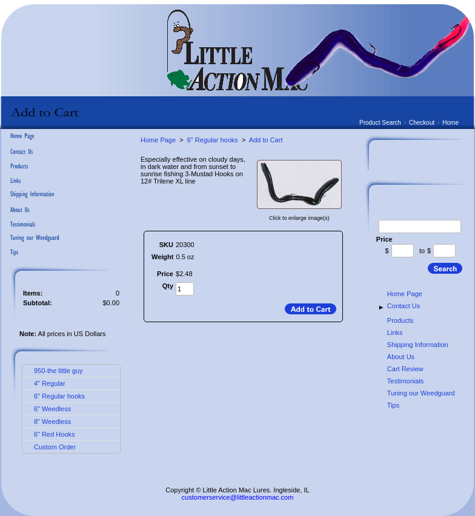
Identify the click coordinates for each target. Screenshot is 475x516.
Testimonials (405, 381)
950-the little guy (58, 370)
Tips (393, 405)
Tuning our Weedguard (421, 393)
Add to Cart (266, 140)
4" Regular (49, 383)
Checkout (421, 122)
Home (450, 122)
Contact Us (403, 305)
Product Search (380, 122)
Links (395, 332)
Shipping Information (417, 344)
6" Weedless (52, 408)
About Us (400, 356)
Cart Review (405, 368)
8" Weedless (52, 421)
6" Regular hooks (59, 396)
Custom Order (55, 447)
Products (400, 320)
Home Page (158, 140)
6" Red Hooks (54, 434)
